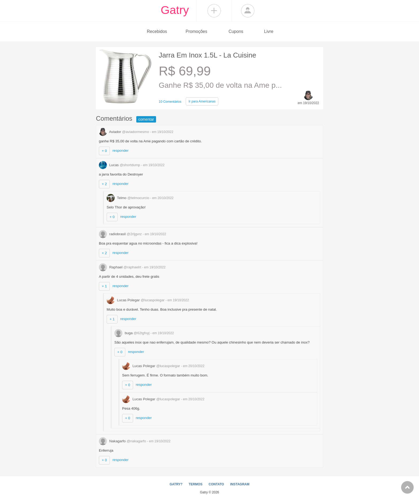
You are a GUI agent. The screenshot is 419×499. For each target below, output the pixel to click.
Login (248, 11)
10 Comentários (170, 102)
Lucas (120, 165)
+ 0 (104, 151)
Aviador (124, 132)
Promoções (196, 31)
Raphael (120, 267)
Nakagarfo (123, 441)
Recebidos (157, 31)
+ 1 (104, 286)
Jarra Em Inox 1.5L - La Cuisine (207, 55)
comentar (146, 119)
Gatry (175, 9)
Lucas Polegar (136, 300)
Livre (268, 31)
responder (120, 150)
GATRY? (176, 484)
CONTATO (216, 484)
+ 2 (104, 184)
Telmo (128, 198)
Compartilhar (214, 11)
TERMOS (195, 484)
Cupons (235, 31)
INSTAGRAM (239, 484)
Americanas (202, 101)
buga (132, 333)
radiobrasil (121, 234)
